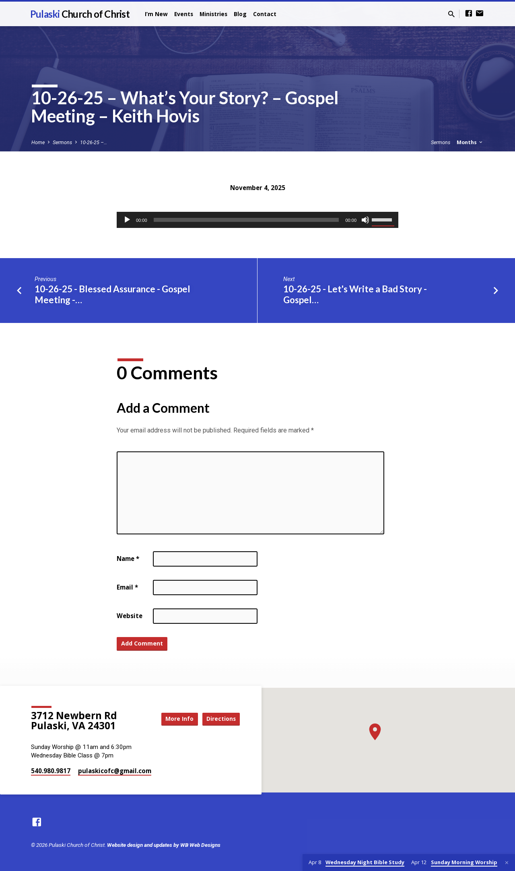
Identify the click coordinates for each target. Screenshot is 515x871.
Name (128, 558)
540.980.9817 (50, 771)
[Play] (127, 220)
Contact (264, 14)
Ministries (213, 14)
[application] (257, 220)
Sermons (62, 142)
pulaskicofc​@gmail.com (114, 771)
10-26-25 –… (93, 142)
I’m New (156, 14)
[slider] (246, 220)
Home (38, 142)
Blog (240, 14)
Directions (220, 718)
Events (183, 14)
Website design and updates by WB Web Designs (163, 845)
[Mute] (365, 220)
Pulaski (80, 14)
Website (129, 616)
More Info (175, 718)
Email (127, 587)
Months (470, 142)
